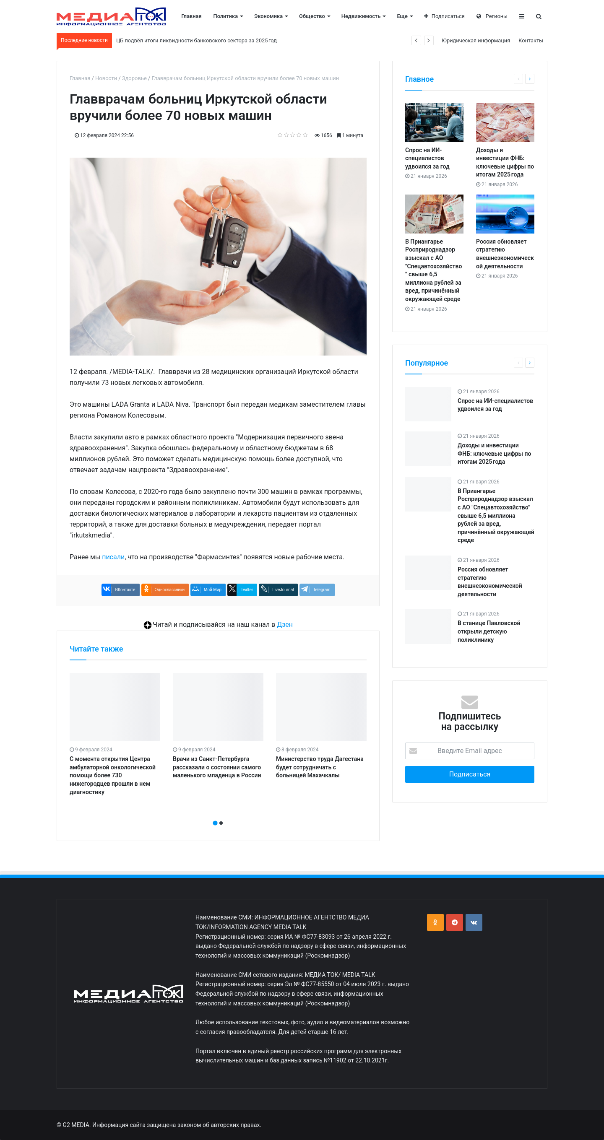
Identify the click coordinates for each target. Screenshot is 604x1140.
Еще (402, 16)
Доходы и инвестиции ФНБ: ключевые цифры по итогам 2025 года (494, 453)
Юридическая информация (476, 40)
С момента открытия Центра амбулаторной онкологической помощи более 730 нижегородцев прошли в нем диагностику (113, 775)
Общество (312, 16)
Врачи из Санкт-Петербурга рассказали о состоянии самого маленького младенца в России (217, 767)
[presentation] (215, 813)
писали (113, 557)
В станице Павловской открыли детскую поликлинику (489, 631)
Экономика (268, 16)
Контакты (530, 40)
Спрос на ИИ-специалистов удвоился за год (427, 158)
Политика (225, 16)
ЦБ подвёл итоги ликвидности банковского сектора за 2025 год (196, 40)
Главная (191, 16)
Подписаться (444, 16)
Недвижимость (361, 16)
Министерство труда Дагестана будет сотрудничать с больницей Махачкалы (320, 767)
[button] (215, 823)
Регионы (492, 16)
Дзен (285, 624)
